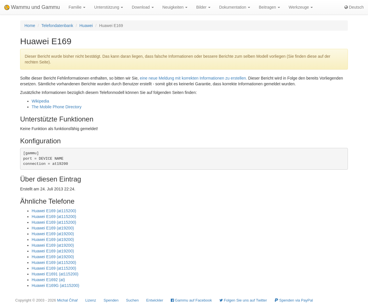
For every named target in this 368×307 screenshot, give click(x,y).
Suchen (132, 300)
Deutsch (354, 7)
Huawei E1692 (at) (48, 279)
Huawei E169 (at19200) (53, 228)
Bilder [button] (203, 7)
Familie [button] (76, 7)
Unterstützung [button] (108, 7)
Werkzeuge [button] (301, 7)
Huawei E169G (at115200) (55, 285)
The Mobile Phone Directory (57, 107)
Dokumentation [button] (234, 7)
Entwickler (154, 300)
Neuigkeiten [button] (175, 7)
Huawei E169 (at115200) (54, 210)
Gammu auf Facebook (191, 300)
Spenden (110, 300)
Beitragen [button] (269, 7)
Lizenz (90, 300)
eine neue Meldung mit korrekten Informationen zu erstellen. (193, 78)
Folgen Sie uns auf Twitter (243, 300)
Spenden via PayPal (294, 300)
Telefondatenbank (57, 25)
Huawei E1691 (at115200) (55, 274)
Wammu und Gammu (32, 7)
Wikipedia (40, 101)
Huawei (86, 25)
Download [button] (143, 7)
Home (29, 25)
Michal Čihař (67, 300)
